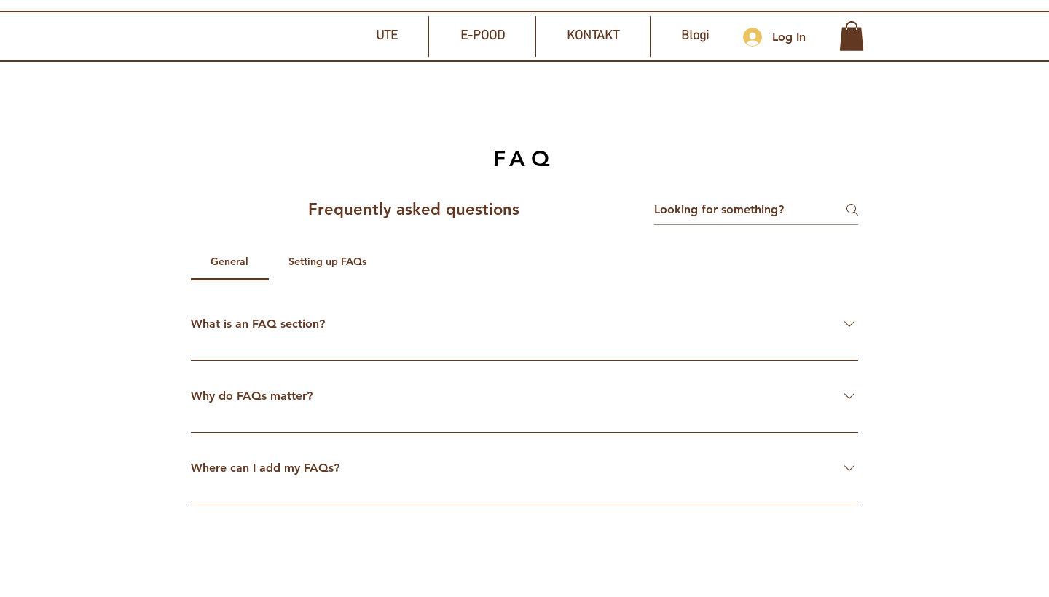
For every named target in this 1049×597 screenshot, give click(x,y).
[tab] (230, 261)
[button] (851, 36)
